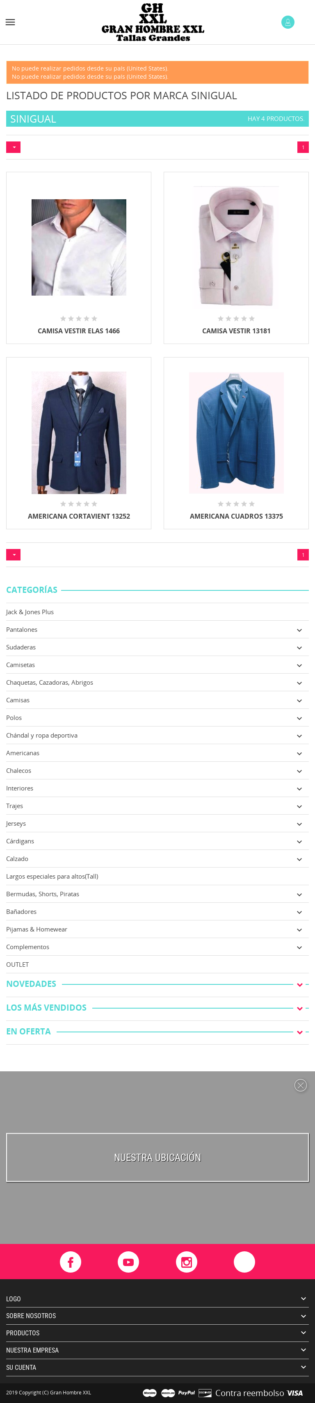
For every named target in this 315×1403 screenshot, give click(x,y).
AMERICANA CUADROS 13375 (236, 516)
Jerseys (16, 823)
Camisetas (20, 665)
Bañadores (21, 911)
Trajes (14, 806)
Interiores (19, 788)
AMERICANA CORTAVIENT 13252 (79, 516)
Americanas (22, 753)
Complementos (27, 947)
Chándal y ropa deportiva (42, 735)
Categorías (31, 590)
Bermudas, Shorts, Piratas (42, 894)
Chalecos (18, 770)
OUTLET (17, 964)
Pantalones (21, 629)
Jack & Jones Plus (30, 612)
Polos (14, 717)
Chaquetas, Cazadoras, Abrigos (49, 682)
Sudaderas (21, 647)
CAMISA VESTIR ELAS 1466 (79, 330)
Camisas (18, 700)
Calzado (17, 858)
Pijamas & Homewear (36, 929)
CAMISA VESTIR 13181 (236, 330)
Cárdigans (20, 841)
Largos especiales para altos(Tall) (52, 876)
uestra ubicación (160, 1158)
